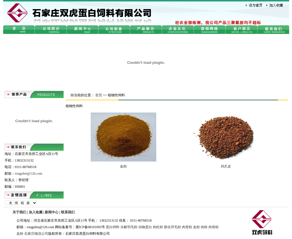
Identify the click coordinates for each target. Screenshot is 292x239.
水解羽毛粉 (128, 227)
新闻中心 (51, 212)
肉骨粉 (187, 227)
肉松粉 (158, 227)
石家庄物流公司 (36, 234)
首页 (98, 95)
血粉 (123, 166)
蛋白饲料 (112, 227)
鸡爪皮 (226, 166)
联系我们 (68, 212)
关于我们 (19, 212)
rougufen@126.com (28, 173)
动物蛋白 (145, 227)
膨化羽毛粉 (172, 227)
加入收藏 (35, 212)
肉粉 (204, 227)
